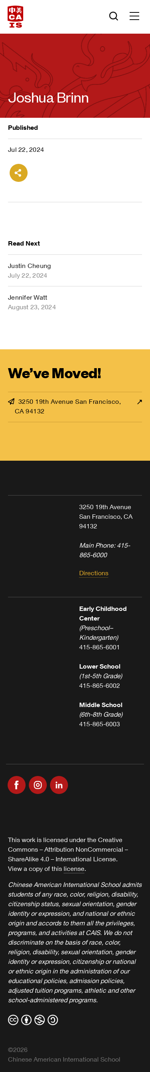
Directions (93, 572)
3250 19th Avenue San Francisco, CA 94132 (64, 406)
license (74, 868)
